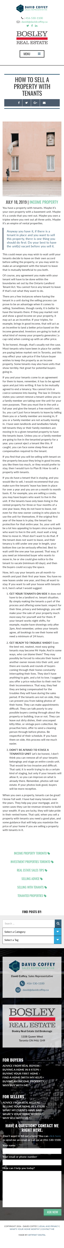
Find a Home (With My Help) (22, 1077)
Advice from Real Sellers (21, 1102)
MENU (31, 55)
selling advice (30, 879)
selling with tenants (30, 887)
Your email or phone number (20, 1156)
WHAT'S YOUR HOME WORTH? (25, 1229)
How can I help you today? (19, 1168)
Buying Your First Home (20, 1073)
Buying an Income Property (23, 1081)
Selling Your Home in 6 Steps (24, 1106)
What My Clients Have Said (22, 1110)
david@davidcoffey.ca (34, 21)
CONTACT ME (47, 1229)
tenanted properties (30, 896)
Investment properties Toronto (30, 862)
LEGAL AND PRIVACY (49, 1226)
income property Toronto (30, 853)
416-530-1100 (34, 18)
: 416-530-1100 (32, 983)
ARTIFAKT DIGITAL (37, 1235)
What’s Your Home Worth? (23, 1114)
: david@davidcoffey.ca (32, 989)
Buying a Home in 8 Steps (21, 1069)
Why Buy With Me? (16, 1085)
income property (44, 202)
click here (55, 1135)
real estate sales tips (30, 870)
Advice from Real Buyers (21, 1065)
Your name (10, 1145)
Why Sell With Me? (16, 1117)
